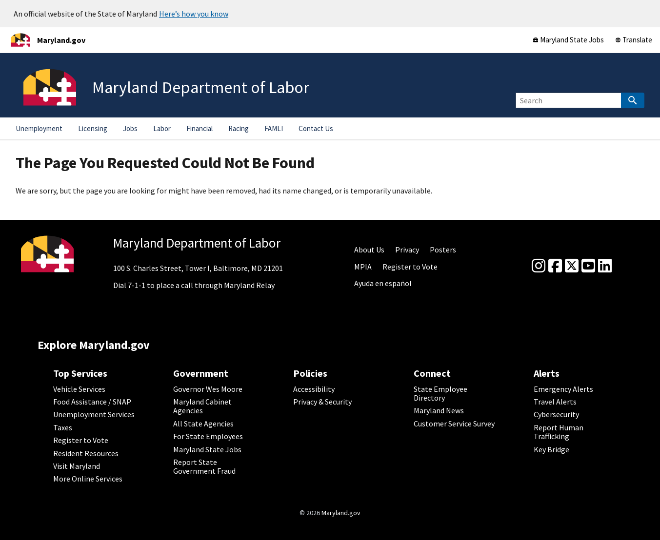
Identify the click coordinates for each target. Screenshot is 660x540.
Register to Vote (410, 266)
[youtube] (588, 266)
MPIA (363, 266)
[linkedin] (605, 266)
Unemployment (39, 128)
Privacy (407, 249)
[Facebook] (555, 266)
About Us (369, 249)
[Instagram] (538, 266)
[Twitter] (572, 266)
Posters (443, 249)
